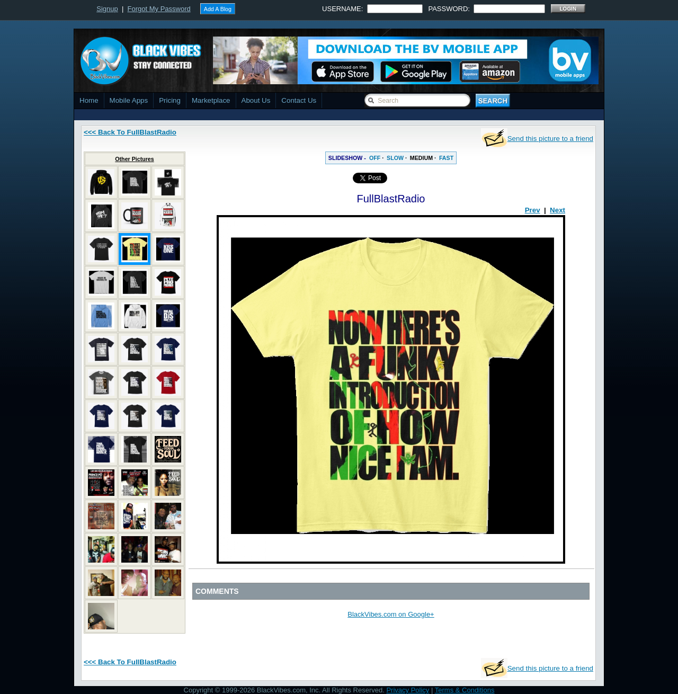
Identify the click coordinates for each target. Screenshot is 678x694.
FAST (446, 158)
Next (557, 210)
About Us (256, 100)
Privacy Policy (407, 690)
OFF (374, 158)
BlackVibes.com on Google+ (390, 614)
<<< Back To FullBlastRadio (130, 132)
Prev (532, 210)
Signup (107, 9)
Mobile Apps (129, 100)
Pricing (170, 100)
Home (89, 100)
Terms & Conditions (465, 690)
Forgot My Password (159, 9)
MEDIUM (421, 158)
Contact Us (298, 100)
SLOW (395, 158)
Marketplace (211, 100)
